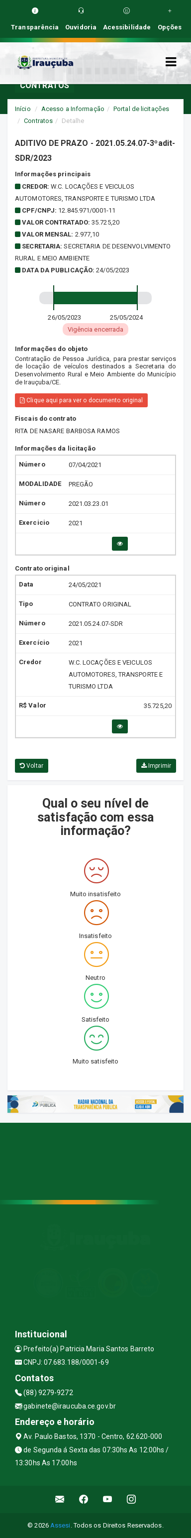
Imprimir (156, 765)
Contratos (38, 120)
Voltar (31, 765)
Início (23, 109)
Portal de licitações (141, 109)
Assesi (60, 1525)
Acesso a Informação (72, 109)
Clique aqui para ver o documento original (81, 400)
